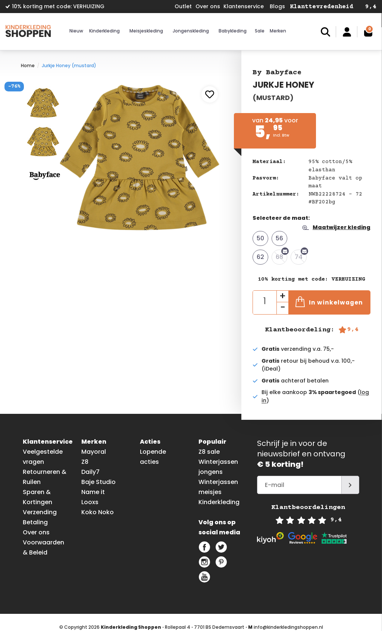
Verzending (40, 512)
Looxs (89, 502)
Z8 (84, 461)
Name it (93, 492)
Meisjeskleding (146, 31)
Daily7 (90, 472)
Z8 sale (209, 451)
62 (260, 257)
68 (281, 255)
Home (28, 65)
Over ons (207, 6)
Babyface (284, 72)
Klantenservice (243, 6)
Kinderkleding (104, 31)
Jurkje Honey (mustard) (69, 65)
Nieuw (76, 31)
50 (260, 238)
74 (301, 255)
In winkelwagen (329, 301)
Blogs (277, 6)
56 (279, 238)
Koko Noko (97, 512)
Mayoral (93, 451)
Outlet (183, 6)
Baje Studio (98, 482)
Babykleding (233, 31)
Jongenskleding (191, 31)
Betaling (35, 522)
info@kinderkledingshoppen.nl (288, 627)
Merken (278, 31)
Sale (259, 31)
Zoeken (325, 32)
